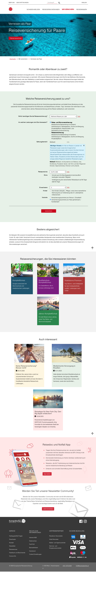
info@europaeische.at (82, 566)
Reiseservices (13, 549)
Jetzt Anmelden (48, 509)
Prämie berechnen (16, 38)
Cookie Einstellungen (35, 554)
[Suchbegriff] (52, 3)
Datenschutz (33, 541)
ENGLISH (84, 2)
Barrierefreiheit (33, 547)
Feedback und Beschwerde (17, 552)
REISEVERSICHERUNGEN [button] (51, 9)
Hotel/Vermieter (53, 539)
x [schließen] (83, 145)
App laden (47, 474)
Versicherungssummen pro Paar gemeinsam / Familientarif (66, 201)
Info (79, 116)
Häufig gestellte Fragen (16, 536)
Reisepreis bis (42, 172)
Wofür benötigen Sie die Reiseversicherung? (32, 116)
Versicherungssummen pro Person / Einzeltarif (66, 197)
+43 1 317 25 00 (67, 566)
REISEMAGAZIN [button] (81, 9)
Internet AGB (33, 537)
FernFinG (32, 544)
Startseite (13, 59)
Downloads (12, 539)
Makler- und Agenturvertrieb (57, 542)
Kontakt (11, 542)
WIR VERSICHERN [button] (68, 9)
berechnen (48, 211)
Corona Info (12, 556)
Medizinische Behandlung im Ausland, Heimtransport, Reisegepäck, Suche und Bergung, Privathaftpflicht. (67, 136)
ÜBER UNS (12, 2)
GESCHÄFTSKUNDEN (22, 2)
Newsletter (12, 546)
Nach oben (92, 248)
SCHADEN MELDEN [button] (33, 9)
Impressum (32, 551)
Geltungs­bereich (42, 142)
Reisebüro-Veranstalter (56, 536)
